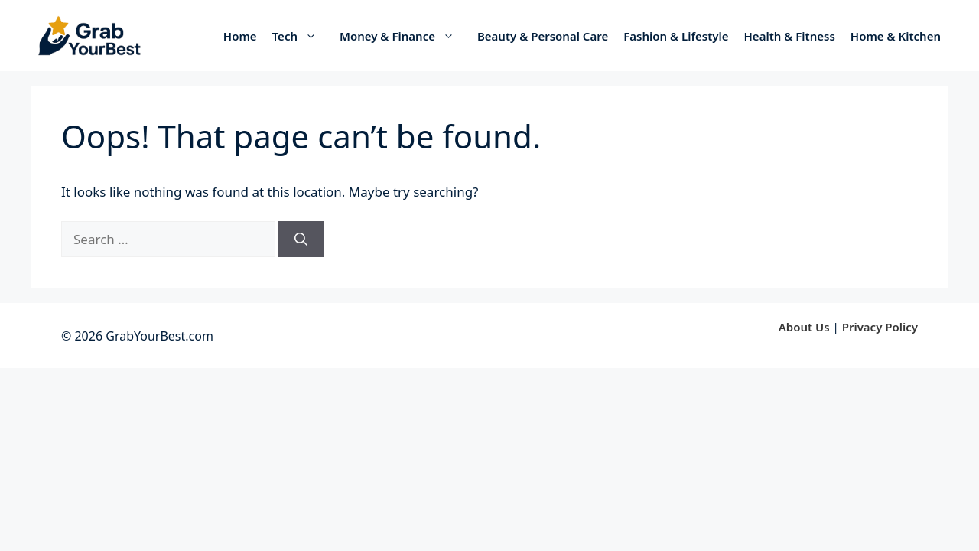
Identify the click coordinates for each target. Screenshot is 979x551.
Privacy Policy (880, 326)
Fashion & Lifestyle (675, 36)
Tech (302, 36)
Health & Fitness (789, 36)
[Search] (301, 239)
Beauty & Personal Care (542, 36)
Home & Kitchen (896, 36)
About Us (804, 326)
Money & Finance (405, 36)
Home (240, 36)
